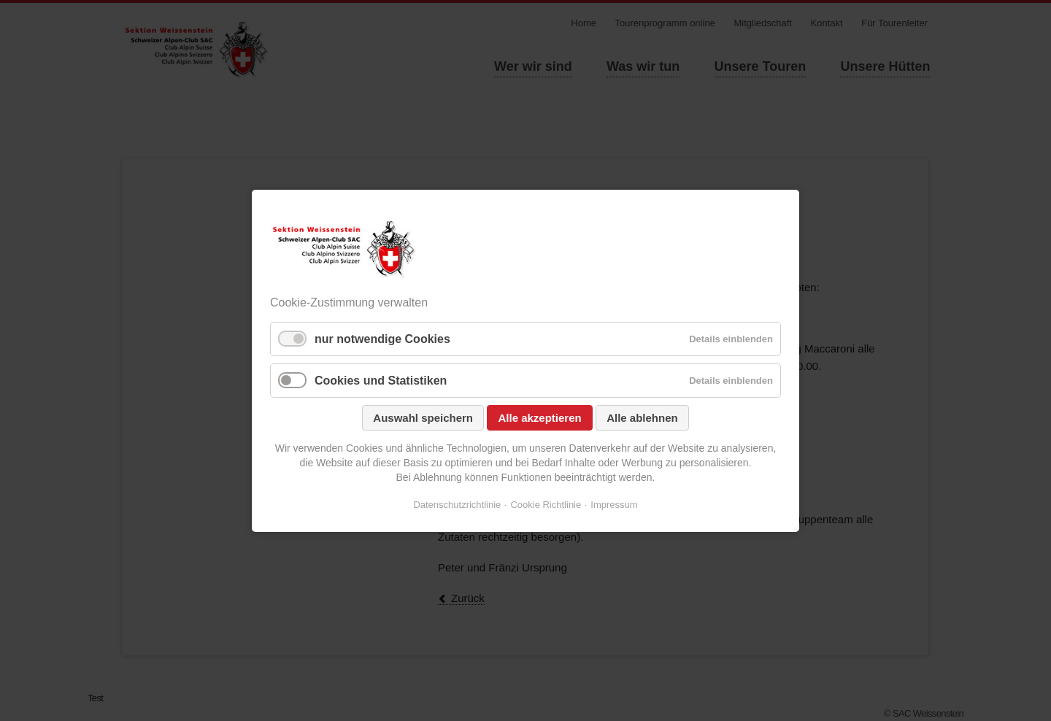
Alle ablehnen (642, 418)
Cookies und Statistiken (381, 380)
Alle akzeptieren (539, 418)
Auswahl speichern (423, 418)
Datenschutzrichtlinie (457, 504)
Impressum (613, 504)
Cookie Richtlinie (545, 504)
